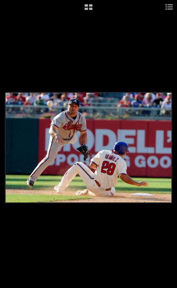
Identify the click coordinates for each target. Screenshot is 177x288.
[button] (88, 10)
